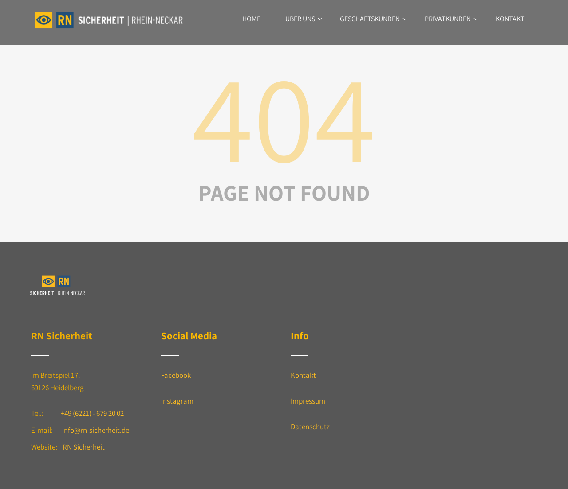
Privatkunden (451, 19)
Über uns (303, 19)
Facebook (176, 375)
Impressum (308, 401)
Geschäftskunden (373, 19)
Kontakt (510, 18)
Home (251, 18)
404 (284, 116)
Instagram (177, 401)
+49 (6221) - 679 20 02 (92, 413)
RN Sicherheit (84, 447)
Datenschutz (310, 426)
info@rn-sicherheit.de (95, 430)
